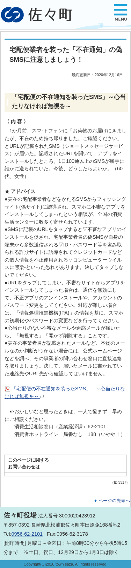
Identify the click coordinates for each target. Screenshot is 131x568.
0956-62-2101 (27, 534)
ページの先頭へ (114, 500)
